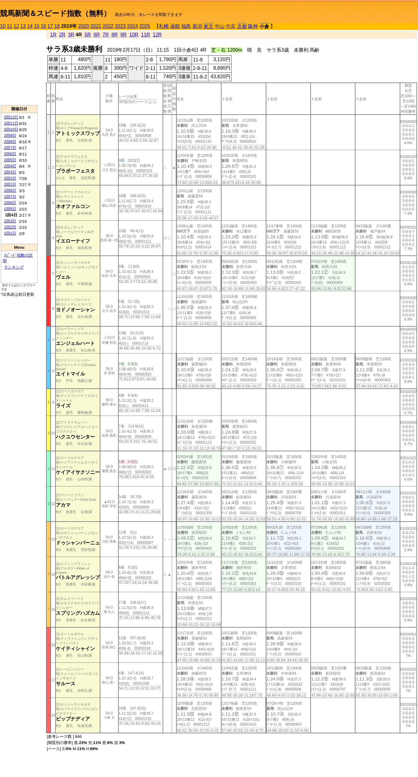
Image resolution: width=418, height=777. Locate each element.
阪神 (253, 26)
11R (145, 34)
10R (133, 34)
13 (23, 26)
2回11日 (11, 123)
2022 (108, 26)
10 (2, 26)
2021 (95, 26)
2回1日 (10, 184)
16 (43, 26)
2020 (83, 26)
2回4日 (10, 166)
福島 (186, 26)
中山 (220, 26)
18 (57, 26)
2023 (120, 26)
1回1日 (10, 233)
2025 (144, 26)
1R (53, 34)
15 (36, 26)
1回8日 (10, 190)
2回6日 (10, 154)
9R (124, 34)
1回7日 (10, 196)
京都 (242, 26)
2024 (132, 26)
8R (114, 34)
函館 (175, 26)
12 (16, 26)
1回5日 (10, 209)
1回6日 (10, 202)
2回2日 (10, 178)
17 (50, 26)
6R (97, 34)
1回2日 (10, 227)
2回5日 (10, 160)
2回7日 (10, 147)
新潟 (197, 26)
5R (88, 34)
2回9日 (10, 135)
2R (62, 34)
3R (71, 34)
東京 (208, 26)
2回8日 (10, 141)
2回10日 (11, 129)
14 (30, 26)
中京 (231, 26)
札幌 (164, 26)
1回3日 (10, 221)
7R (106, 34)
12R (157, 34)
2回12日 (11, 117)
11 (9, 26)
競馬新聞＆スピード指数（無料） (55, 13)
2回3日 (10, 172)
